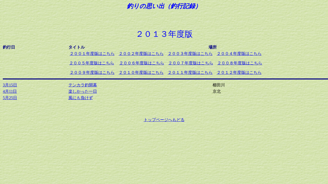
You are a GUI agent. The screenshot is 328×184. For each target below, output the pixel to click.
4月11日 (10, 91)
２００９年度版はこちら (92, 72)
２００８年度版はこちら (239, 63)
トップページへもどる (164, 120)
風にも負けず (80, 98)
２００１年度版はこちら (92, 53)
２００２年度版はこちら (141, 53)
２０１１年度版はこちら (190, 72)
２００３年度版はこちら (190, 53)
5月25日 (10, 98)
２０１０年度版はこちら (141, 72)
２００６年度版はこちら (141, 63)
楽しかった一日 (82, 91)
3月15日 (10, 85)
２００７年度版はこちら (190, 63)
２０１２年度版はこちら (239, 72)
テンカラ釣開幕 (82, 85)
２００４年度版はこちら (239, 53)
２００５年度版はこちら (91, 63)
